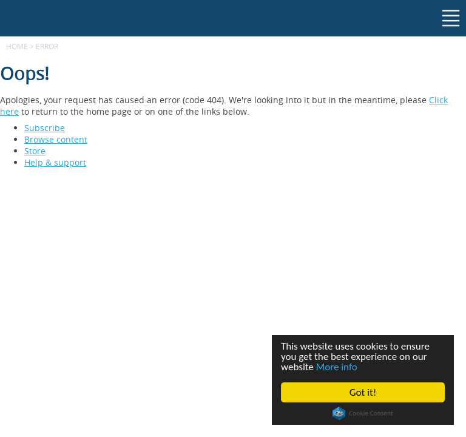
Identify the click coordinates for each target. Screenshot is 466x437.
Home (17, 46)
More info (336, 367)
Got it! (363, 392)
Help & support (55, 162)
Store (35, 151)
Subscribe (44, 128)
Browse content (55, 139)
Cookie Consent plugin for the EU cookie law (363, 413)
